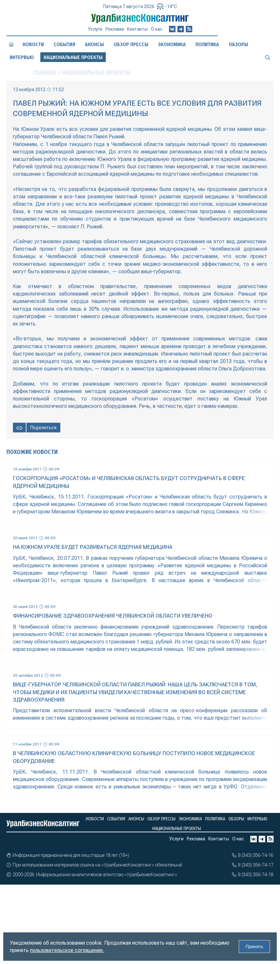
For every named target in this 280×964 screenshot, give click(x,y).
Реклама (114, 29)
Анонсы (94, 44)
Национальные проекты (176, 828)
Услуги (95, 29)
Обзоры (238, 44)
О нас (157, 29)
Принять (254, 946)
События (64, 44)
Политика (207, 44)
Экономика (172, 44)
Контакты (137, 29)
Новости (33, 44)
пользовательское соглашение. (67, 950)
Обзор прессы (131, 44)
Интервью (22, 57)
